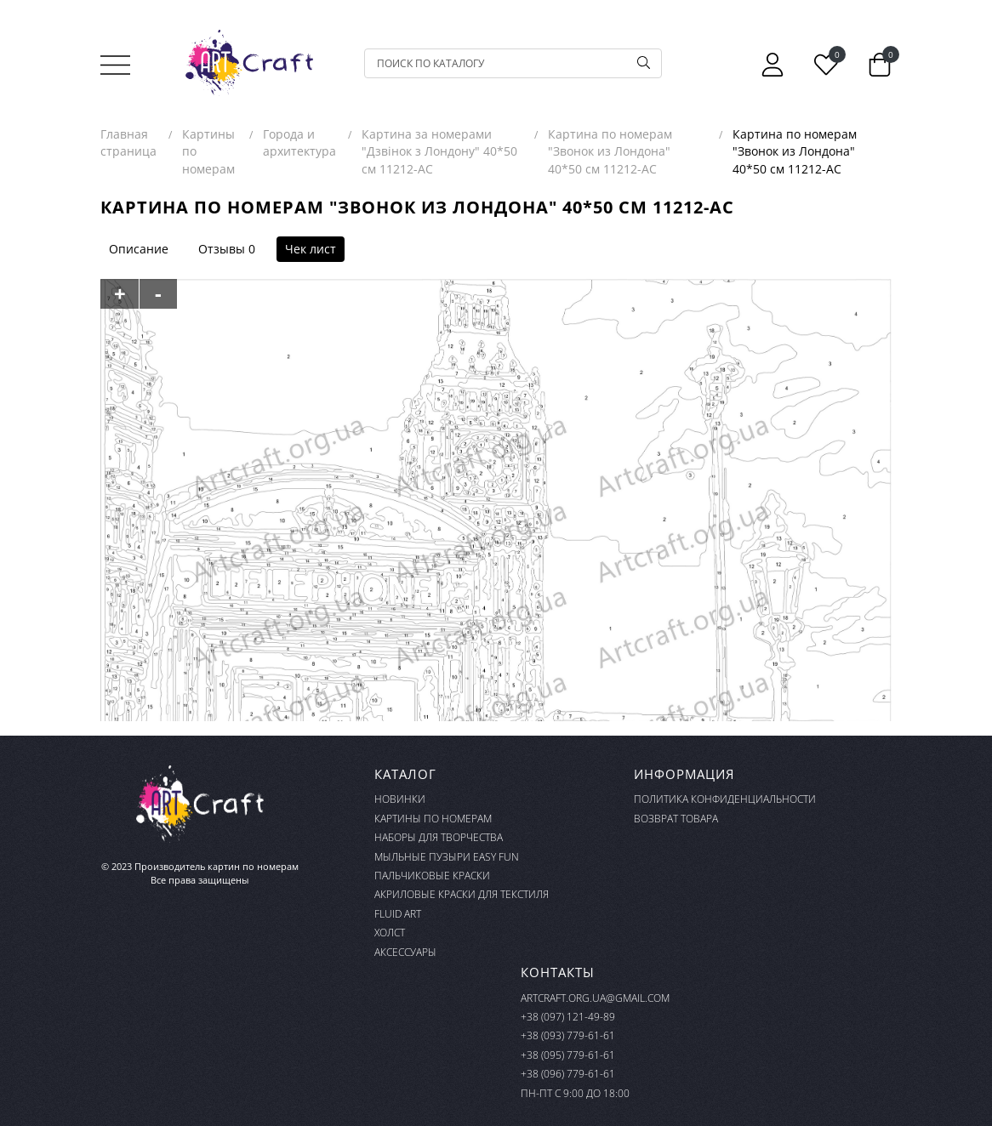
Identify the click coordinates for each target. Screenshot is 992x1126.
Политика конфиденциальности (725, 799)
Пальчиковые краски (432, 875)
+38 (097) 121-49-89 (568, 1016)
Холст (389, 932)
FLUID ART (397, 914)
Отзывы (221, 249)
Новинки (399, 799)
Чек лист (310, 249)
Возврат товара (676, 818)
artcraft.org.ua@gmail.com (595, 998)
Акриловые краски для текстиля (461, 894)
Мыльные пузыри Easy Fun (446, 857)
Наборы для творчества (438, 837)
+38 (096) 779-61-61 (568, 1073)
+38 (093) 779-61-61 (568, 1035)
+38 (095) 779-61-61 (568, 1055)
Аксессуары (405, 952)
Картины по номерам (433, 818)
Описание (138, 249)
